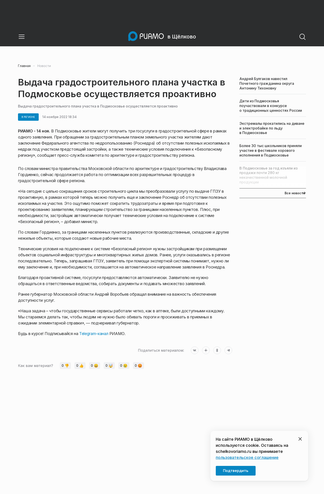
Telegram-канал (93, 333)
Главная (24, 65)
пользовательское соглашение (247, 457)
